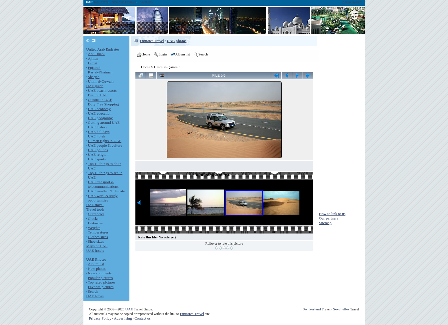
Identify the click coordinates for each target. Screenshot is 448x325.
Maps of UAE (97, 246)
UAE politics (98, 150)
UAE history (97, 127)
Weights (94, 228)
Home (146, 67)
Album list (96, 264)
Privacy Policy (100, 318)
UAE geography (100, 118)
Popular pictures (100, 278)
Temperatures (98, 232)
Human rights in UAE (104, 141)
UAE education (100, 113)
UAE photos (145, 1)
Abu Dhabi (96, 54)
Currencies (96, 214)
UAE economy (99, 109)
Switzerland (312, 309)
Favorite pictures (101, 287)
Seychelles (341, 309)
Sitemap (325, 223)
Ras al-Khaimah (100, 72)
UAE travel (101, 1)
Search (93, 291)
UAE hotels (97, 136)
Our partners (328, 218)
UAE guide (94, 86)
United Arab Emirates (122, 1)
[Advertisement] (342, 121)
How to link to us (332, 214)
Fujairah (94, 67)
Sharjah (94, 77)
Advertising (123, 318)
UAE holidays (99, 131)
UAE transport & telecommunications (103, 184)
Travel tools (95, 209)
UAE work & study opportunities (103, 198)
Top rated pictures (101, 282)
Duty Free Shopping (103, 104)
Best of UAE (98, 95)
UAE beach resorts (102, 90)
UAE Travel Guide (157, 28)
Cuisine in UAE (100, 99)
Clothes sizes (98, 237)
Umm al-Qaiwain (167, 67)
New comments (100, 273)
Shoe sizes (96, 241)
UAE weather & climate (106, 191)
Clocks (93, 218)
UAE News (95, 296)
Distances (95, 223)
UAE (129, 309)
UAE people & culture (105, 145)
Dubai (92, 63)
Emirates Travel (152, 41)
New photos (97, 268)
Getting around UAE (104, 122)
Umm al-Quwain (101, 81)
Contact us (143, 318)
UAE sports (97, 159)
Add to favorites (352, 1)
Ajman (93, 58)
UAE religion (98, 154)
